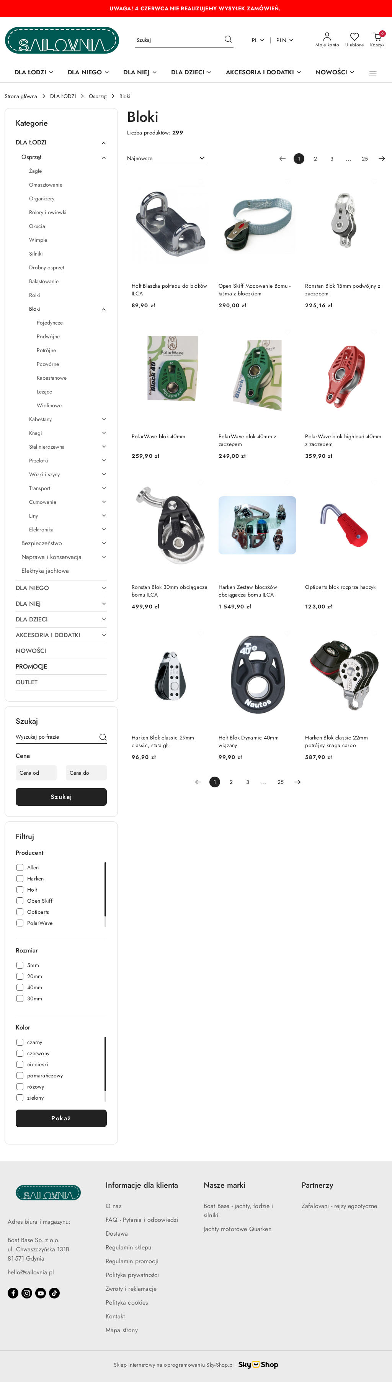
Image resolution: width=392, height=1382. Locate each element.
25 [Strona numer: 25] (365, 158)
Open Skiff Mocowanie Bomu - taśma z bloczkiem (255, 289)
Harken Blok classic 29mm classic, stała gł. (163, 741)
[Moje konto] (327, 40)
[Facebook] (13, 1293)
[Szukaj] (103, 738)
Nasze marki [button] (224, 1185)
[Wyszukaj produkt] (184, 40)
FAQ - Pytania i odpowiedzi (142, 1219)
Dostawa (117, 1233)
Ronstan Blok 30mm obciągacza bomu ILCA (169, 590)
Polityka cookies (127, 1302)
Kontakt (115, 1316)
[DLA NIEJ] (140, 73)
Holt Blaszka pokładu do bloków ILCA (169, 289)
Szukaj (61, 796)
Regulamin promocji (132, 1261)
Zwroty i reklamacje (131, 1288)
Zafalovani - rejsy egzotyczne (339, 1206)
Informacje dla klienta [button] (142, 1185)
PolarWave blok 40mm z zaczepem (247, 440)
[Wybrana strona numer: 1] (299, 158)
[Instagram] (26, 1293)
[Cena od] (36, 772)
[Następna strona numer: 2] (381, 158)
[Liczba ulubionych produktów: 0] (354, 40)
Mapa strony (122, 1330)
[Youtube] (40, 1293)
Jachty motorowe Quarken (237, 1229)
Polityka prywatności (132, 1275)
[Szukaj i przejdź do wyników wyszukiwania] (228, 40)
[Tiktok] (54, 1293)
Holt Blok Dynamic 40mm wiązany (249, 741)
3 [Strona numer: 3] (331, 158)
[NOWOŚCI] (335, 73)
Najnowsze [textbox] (139, 158)
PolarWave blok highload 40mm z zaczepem (343, 440)
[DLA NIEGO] (89, 73)
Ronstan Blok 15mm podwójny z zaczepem (342, 289)
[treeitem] (61, 142)
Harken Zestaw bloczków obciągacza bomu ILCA (248, 590)
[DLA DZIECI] (192, 73)
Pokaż (61, 1118)
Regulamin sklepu (129, 1247)
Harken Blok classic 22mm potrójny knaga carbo (336, 741)
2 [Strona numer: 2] (315, 158)
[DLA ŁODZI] (34, 73)
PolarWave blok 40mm (158, 436)
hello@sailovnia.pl (31, 1272)
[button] (373, 73)
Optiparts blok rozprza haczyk (340, 587)
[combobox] (166, 158)
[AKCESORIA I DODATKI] (264, 73)
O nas (113, 1206)
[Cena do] (86, 772)
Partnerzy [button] (317, 1185)
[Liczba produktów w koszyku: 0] (377, 40)
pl (258, 40)
